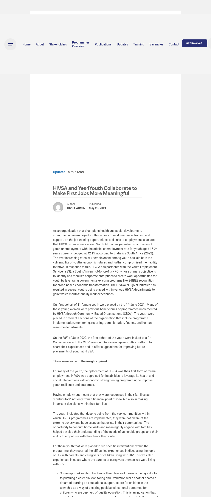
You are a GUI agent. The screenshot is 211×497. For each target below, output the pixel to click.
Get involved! (194, 43)
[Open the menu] (10, 44)
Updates (59, 172)
